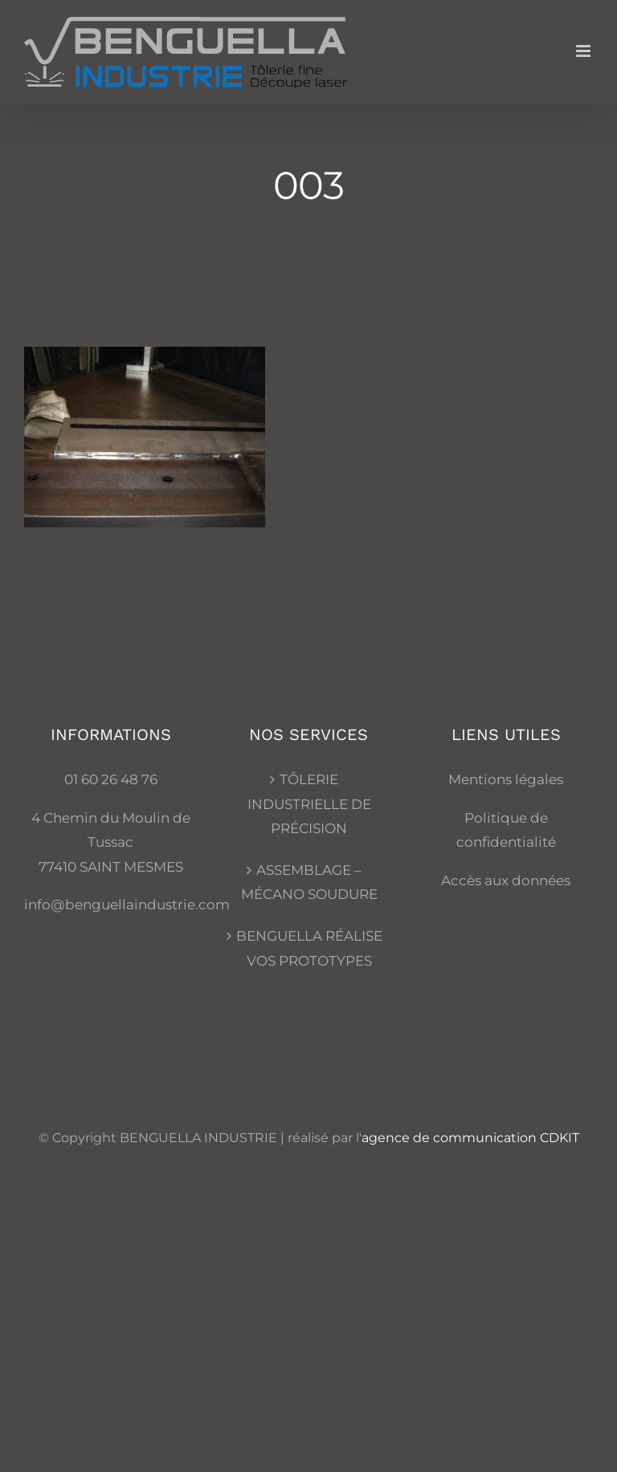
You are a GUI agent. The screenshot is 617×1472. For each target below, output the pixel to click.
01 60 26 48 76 (110, 779)
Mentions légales (505, 779)
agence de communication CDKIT (470, 1137)
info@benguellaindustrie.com (127, 905)
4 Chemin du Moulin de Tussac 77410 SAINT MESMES (110, 842)
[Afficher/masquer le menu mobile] (584, 51)
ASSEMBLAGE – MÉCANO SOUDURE (309, 882)
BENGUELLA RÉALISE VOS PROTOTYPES (309, 948)
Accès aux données (505, 880)
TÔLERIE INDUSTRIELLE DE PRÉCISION (309, 803)
